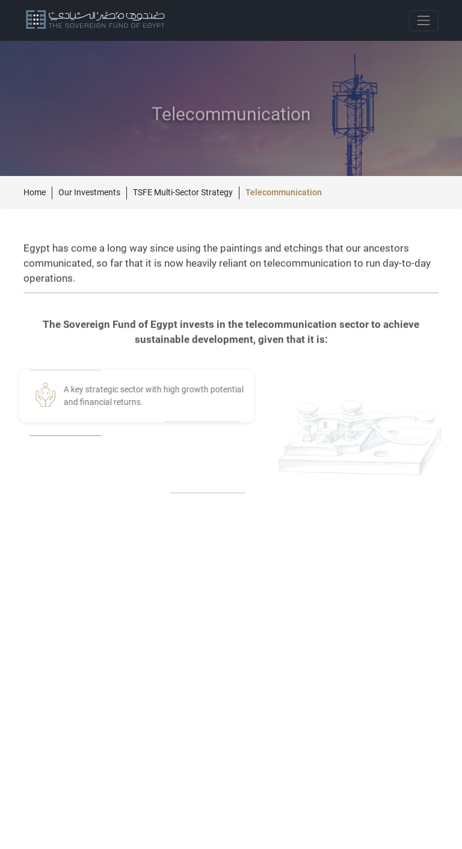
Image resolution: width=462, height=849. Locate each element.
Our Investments (89, 192)
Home (34, 192)
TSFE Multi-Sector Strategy (183, 192)
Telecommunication (283, 192)
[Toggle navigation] (424, 20)
